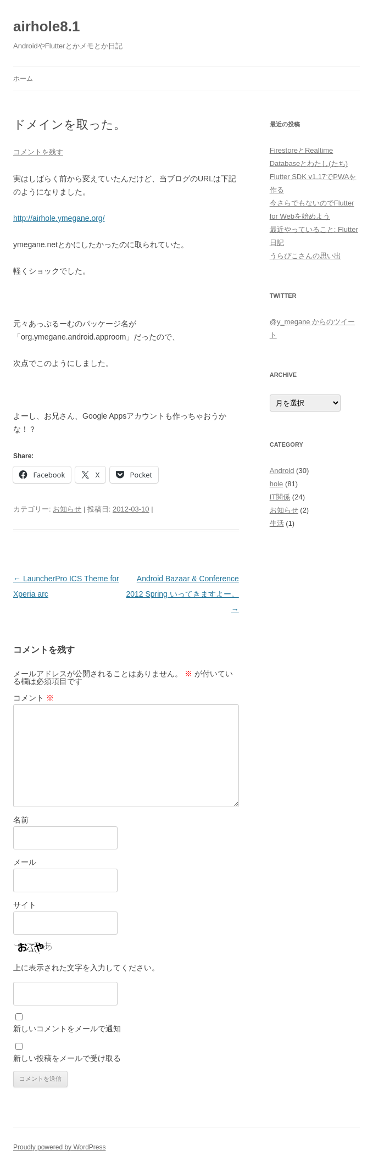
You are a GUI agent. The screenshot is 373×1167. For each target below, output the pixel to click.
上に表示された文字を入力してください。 (86, 967)
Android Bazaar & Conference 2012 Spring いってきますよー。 (182, 594)
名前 (21, 819)
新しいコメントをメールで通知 (67, 1028)
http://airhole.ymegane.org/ (59, 218)
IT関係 (280, 497)
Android (282, 470)
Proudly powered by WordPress (59, 1147)
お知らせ (67, 509)
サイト (24, 905)
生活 (277, 523)
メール (24, 862)
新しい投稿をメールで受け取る (67, 1058)
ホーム (23, 78)
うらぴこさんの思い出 (305, 256)
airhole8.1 (46, 26)
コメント (33, 697)
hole (276, 484)
